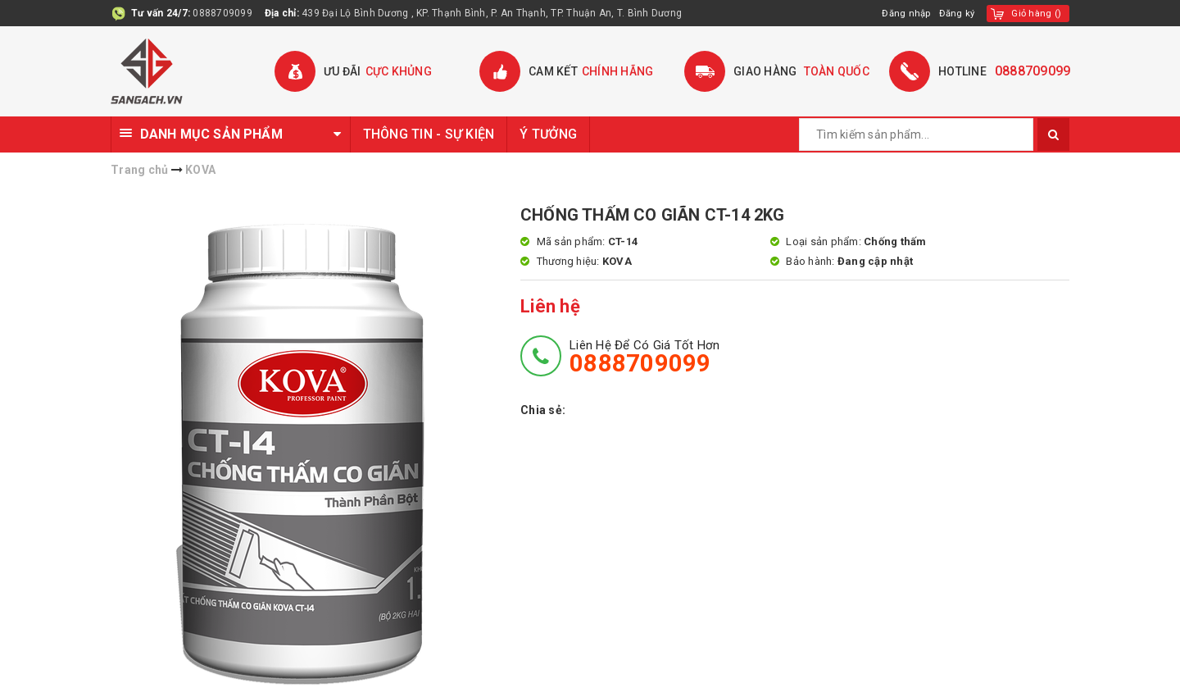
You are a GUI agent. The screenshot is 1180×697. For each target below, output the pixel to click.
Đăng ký (955, 13)
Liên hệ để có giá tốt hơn (644, 357)
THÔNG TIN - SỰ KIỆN (429, 134)
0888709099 (222, 13)
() (1035, 13)
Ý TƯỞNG (548, 134)
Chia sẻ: (542, 410)
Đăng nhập (902, 13)
